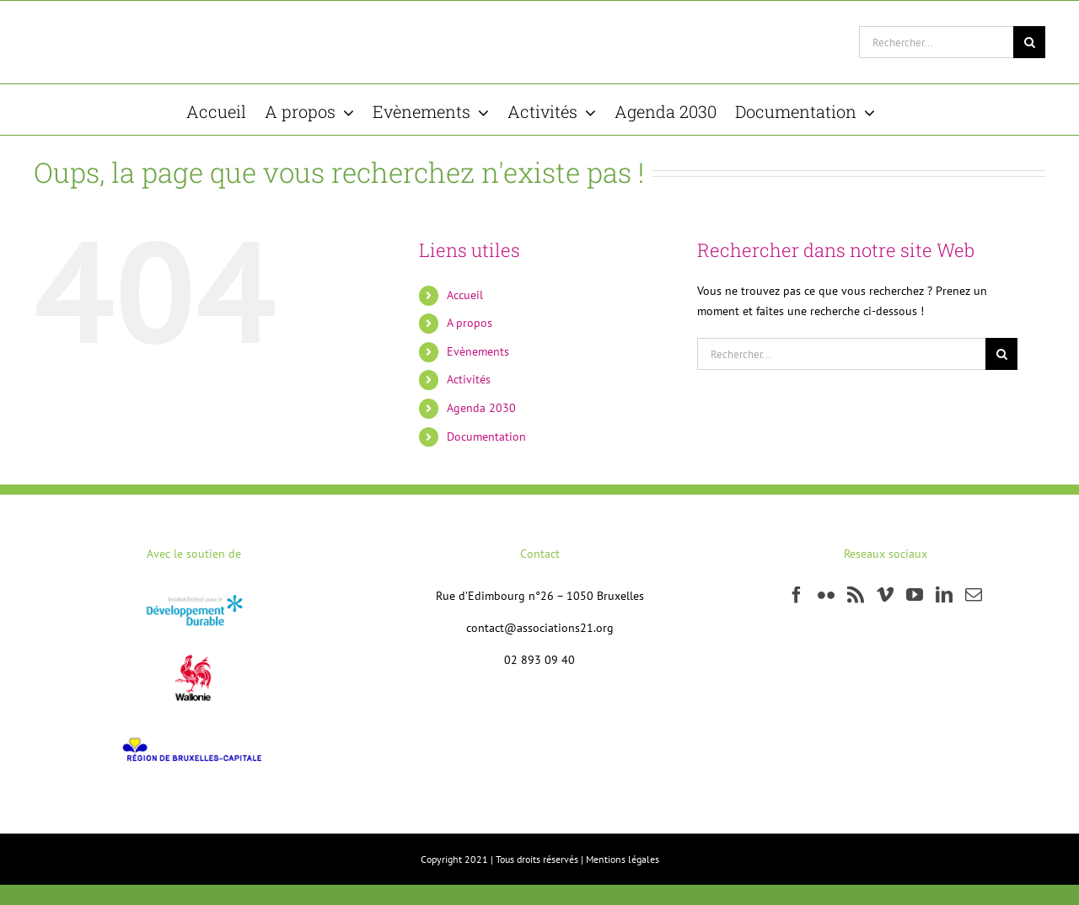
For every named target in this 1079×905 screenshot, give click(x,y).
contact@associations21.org (540, 627)
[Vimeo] (885, 594)
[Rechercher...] (936, 42)
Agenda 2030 (481, 407)
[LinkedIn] (944, 594)
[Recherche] (1029, 42)
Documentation (486, 436)
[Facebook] (796, 594)
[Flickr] (826, 594)
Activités (469, 379)
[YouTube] (914, 594)
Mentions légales (622, 859)
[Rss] (855, 594)
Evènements (478, 351)
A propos (469, 322)
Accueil (465, 295)
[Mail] (973, 594)
